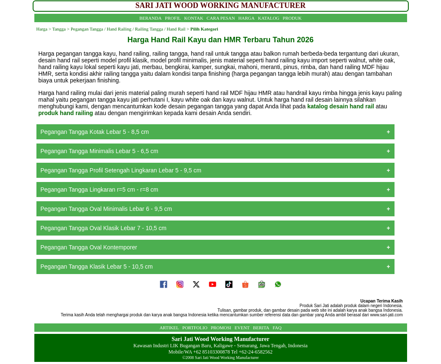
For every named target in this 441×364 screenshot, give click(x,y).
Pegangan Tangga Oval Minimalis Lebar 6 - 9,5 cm (106, 208)
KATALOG (268, 18)
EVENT (242, 327)
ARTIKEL (169, 327)
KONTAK (194, 18)
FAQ (277, 327)
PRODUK (292, 18)
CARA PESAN (220, 18)
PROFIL (173, 18)
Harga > (44, 28)
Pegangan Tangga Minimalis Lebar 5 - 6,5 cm (99, 151)
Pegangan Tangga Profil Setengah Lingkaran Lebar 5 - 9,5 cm (121, 170)
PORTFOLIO (194, 327)
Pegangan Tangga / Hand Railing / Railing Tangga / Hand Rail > (129, 28)
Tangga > (61, 28)
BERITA (261, 327)
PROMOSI (221, 327)
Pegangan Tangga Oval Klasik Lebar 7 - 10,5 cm (104, 228)
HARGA (246, 18)
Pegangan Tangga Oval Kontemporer (89, 247)
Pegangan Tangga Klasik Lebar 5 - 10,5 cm (97, 266)
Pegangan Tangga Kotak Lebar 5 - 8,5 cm (95, 131)
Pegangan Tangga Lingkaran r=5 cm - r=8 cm (99, 189)
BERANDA (150, 18)
